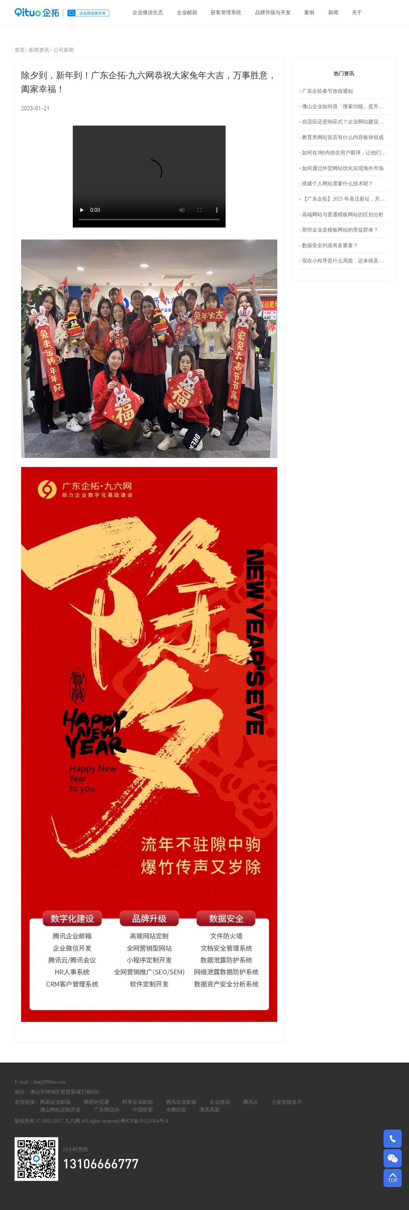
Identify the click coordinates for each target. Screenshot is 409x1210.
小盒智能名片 (286, 1102)
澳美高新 (209, 1109)
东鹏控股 (176, 1109)
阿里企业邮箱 (137, 1102)
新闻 (333, 12)
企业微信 (220, 1102)
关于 (357, 12)
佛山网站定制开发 (60, 1109)
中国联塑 (142, 1109)
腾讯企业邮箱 (181, 1102)
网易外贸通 (96, 1102)
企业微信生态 (147, 12)
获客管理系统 (226, 12)
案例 (309, 12)
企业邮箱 (187, 12)
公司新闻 (63, 50)
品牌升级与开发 (273, 12)
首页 (20, 50)
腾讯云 (250, 1102)
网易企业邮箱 (55, 1102)
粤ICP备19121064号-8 (144, 1121)
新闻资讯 (39, 50)
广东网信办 (106, 1109)
